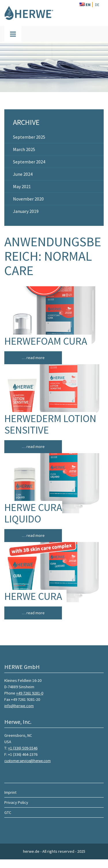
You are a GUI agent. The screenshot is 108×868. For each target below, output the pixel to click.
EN (84, 4)
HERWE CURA (33, 596)
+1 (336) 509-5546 (22, 748)
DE (97, 4)
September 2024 (29, 162)
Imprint (10, 792)
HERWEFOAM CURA (45, 341)
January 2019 (26, 211)
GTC (7, 812)
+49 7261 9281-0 (29, 693)
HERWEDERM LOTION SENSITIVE (50, 424)
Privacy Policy (16, 802)
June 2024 (23, 174)
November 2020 (28, 199)
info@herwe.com (19, 705)
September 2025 (29, 137)
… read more (33, 357)
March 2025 (24, 149)
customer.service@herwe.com (27, 760)
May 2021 (22, 186)
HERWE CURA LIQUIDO (33, 513)
